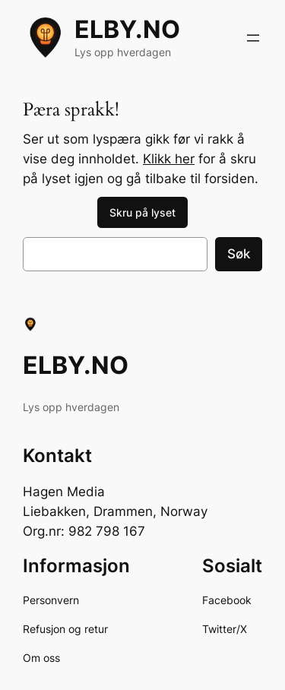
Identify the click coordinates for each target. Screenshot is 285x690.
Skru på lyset (142, 212)
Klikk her (169, 158)
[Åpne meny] (253, 38)
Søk (238, 253)
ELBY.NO (127, 29)
